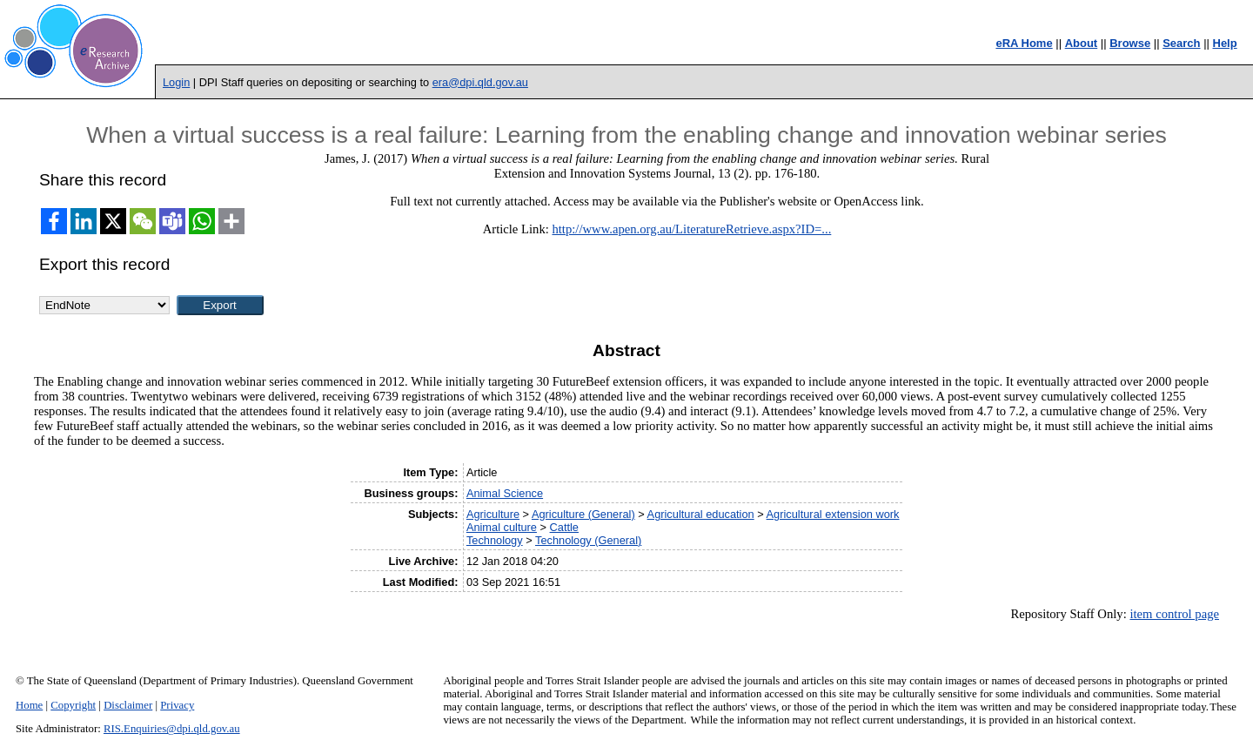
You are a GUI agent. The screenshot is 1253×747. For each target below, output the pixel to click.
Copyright (73, 705)
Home (29, 705)
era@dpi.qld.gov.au (480, 82)
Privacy (177, 705)
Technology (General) (588, 540)
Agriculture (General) (583, 514)
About (1081, 43)
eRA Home (1023, 43)
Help (1225, 43)
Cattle (564, 527)
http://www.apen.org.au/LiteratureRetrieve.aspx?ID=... (691, 229)
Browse (1129, 43)
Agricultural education (700, 514)
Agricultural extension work (833, 514)
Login (176, 82)
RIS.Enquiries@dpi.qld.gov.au (172, 729)
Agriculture (492, 514)
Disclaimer (128, 705)
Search (1181, 43)
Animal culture (501, 527)
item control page (1174, 614)
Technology (494, 540)
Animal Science (504, 493)
